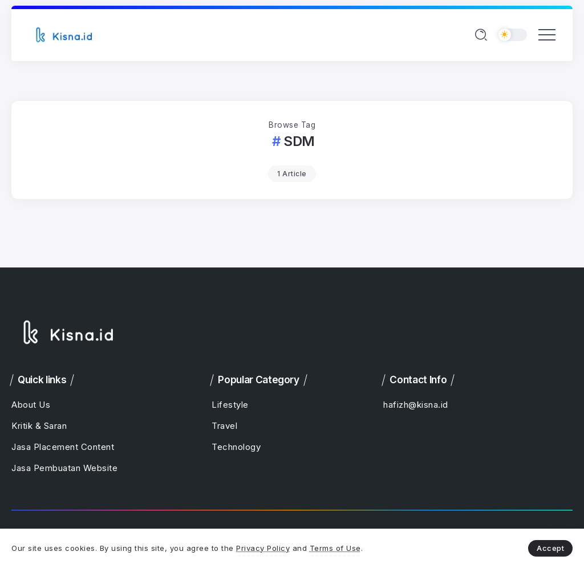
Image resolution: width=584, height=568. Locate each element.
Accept (550, 548)
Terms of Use (335, 548)
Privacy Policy (263, 548)
